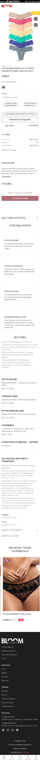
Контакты (5, 677)
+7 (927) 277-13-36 (8, 717)
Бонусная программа (9, 655)
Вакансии (5, 680)
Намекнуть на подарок (20, 119)
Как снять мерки (7, 702)
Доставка (5, 691)
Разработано (20, 752)
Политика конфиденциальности (20, 745)
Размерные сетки (8, 706)
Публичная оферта (20, 748)
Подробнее (6, 176)
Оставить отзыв (20, 198)
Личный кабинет (7, 647)
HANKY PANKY (33, 145)
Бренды (4, 673)
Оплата (4, 695)
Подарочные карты (8, 651)
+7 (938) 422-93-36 (8, 723)
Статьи (4, 658)
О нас (4, 669)
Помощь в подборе (8, 699)
